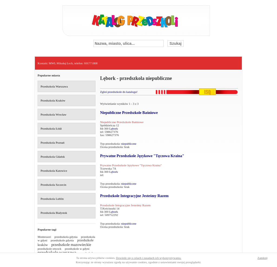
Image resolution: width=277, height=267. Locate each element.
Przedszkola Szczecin (53, 184)
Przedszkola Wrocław (54, 114)
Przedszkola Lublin (52, 198)
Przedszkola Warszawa (54, 86)
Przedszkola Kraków (53, 100)
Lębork (113, 128)
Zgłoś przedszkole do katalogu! (118, 91)
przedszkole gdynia (62, 240)
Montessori (44, 236)
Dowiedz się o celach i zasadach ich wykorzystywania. (148, 257)
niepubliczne (128, 143)
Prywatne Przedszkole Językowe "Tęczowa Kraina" (142, 156)
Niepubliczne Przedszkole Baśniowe (129, 113)
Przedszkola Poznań (52, 142)
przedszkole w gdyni (77, 248)
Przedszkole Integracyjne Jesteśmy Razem (134, 196)
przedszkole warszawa (57, 252)
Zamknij (263, 257)
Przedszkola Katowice (54, 170)
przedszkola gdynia (65, 236)
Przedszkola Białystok (54, 212)
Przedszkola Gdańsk (53, 156)
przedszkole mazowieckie (71, 244)
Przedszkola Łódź (51, 128)
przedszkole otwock (49, 248)
